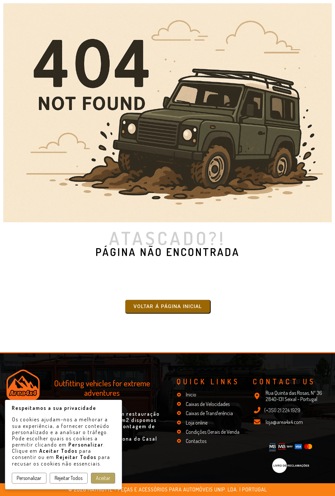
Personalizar (29, 478)
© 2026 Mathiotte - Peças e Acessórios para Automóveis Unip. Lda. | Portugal (167, 489)
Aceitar (103, 478)
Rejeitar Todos (68, 478)
